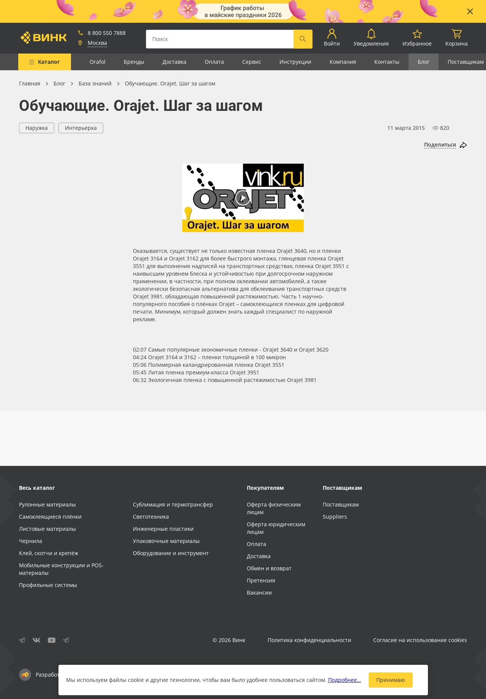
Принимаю (390, 679)
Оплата (214, 61)
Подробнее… (344, 679)
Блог (423, 61)
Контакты (386, 61)
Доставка (174, 61)
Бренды (134, 61)
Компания (343, 61)
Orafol (98, 61)
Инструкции (295, 61)
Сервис (251, 61)
